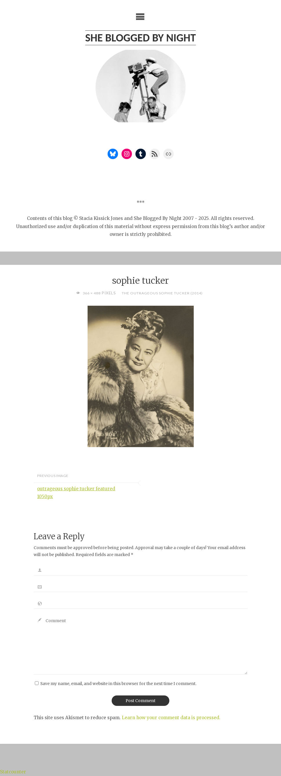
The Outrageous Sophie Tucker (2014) (162, 293)
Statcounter (13, 772)
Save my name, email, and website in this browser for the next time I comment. (118, 683)
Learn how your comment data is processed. (171, 717)
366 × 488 (92, 293)
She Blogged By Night (140, 37)
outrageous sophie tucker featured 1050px (76, 492)
